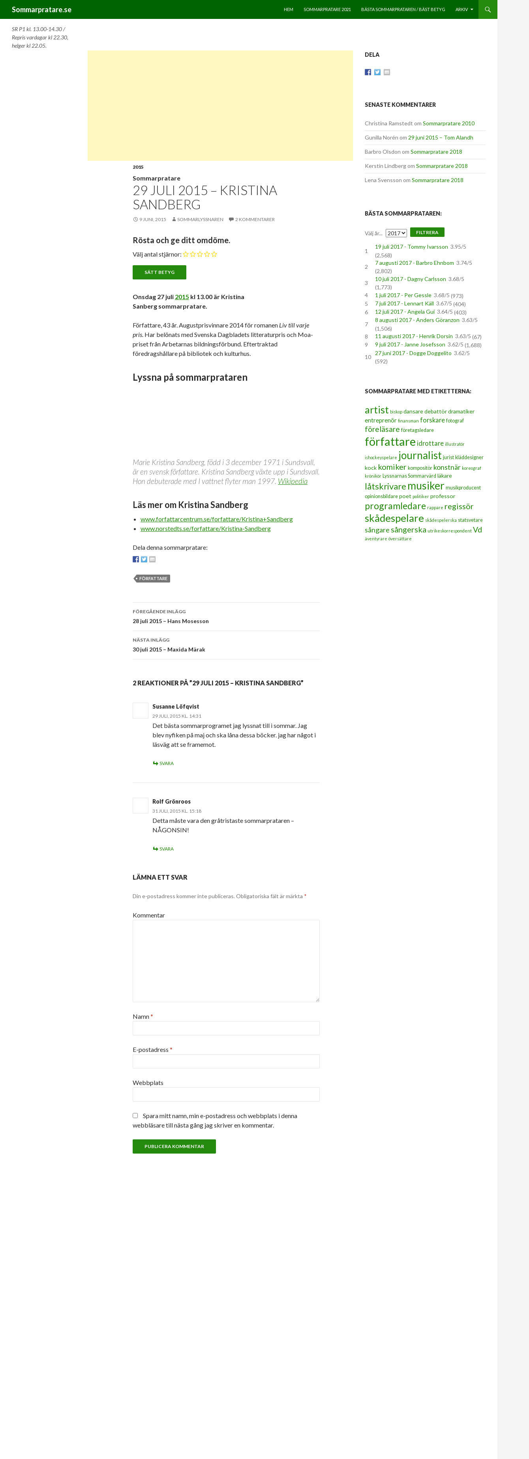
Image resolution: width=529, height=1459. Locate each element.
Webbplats (148, 1082)
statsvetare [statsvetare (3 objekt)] (470, 520)
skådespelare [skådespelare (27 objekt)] (394, 518)
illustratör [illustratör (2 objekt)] (455, 444)
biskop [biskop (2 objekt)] (396, 411)
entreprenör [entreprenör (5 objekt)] (381, 420)
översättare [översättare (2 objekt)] (400, 538)
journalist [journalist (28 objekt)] (420, 455)
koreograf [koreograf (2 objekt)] (471, 468)
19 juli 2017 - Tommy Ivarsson (411, 246)
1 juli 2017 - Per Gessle (403, 295)
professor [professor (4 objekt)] (442, 496)
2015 (138, 167)
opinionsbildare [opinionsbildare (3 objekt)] (381, 496)
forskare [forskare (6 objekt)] (432, 420)
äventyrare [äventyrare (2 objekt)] (376, 538)
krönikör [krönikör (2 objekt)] (373, 475)
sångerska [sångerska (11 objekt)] (408, 529)
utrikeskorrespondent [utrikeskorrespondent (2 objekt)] (450, 530)
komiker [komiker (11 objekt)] (392, 466)
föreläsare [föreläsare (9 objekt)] (382, 429)
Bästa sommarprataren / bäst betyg (403, 9)
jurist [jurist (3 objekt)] (448, 457)
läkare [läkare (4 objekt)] (444, 475)
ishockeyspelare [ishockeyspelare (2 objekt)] (381, 457)
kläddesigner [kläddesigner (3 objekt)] (469, 457)
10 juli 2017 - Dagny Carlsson (410, 278)
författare (153, 578)
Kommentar (149, 915)
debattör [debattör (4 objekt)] (435, 411)
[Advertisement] (220, 105)
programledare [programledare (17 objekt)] (395, 505)
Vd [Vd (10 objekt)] (477, 529)
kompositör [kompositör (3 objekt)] (420, 468)
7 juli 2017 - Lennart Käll (404, 303)
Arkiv (462, 9)
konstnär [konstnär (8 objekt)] (447, 467)
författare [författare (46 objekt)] (390, 441)
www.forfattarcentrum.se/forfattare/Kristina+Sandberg (217, 519)
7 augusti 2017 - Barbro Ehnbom (414, 262)
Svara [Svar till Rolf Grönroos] (166, 849)
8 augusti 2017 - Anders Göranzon (417, 319)
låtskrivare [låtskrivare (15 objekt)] (385, 486)
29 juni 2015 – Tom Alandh (440, 137)
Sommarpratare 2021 (327, 9)
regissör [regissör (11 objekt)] (459, 506)
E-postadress (153, 1049)
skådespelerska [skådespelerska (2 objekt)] (441, 520)
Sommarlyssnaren (200, 219)
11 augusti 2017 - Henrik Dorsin (414, 336)
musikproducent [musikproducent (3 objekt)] (463, 488)
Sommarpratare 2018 (436, 151)
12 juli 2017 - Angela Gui (405, 311)
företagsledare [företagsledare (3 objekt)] (417, 430)
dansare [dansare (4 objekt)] (413, 411)
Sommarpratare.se (41, 9)
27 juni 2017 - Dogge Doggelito (413, 353)
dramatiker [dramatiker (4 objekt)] (461, 411)
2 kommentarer (255, 219)
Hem (288, 9)
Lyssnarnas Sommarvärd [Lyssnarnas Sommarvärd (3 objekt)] (409, 476)
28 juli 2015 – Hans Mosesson (226, 615)
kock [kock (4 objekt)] (371, 467)
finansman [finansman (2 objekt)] (408, 420)
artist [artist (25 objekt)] (377, 409)
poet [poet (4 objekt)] (405, 496)
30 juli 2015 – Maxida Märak (226, 644)
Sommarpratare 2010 (449, 123)
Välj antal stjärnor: (157, 254)
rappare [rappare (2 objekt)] (435, 507)
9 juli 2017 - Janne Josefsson (410, 344)
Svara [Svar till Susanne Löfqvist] (166, 763)
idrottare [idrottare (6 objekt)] (430, 443)
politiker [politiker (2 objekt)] (421, 496)
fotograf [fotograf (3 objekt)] (455, 421)
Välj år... (374, 233)
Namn (143, 1016)
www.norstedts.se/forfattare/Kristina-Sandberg (206, 528)
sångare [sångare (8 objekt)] (377, 529)
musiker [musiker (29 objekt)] (426, 485)
